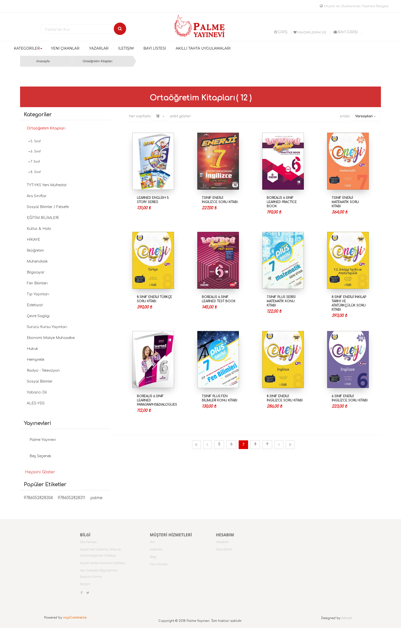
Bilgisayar (36, 272)
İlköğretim (35, 250)
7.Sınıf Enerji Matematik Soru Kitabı (345, 202)
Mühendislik (37, 261)
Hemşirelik (36, 360)
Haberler (156, 549)
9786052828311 (71, 498)
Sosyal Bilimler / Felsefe (48, 207)
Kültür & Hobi (39, 229)
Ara (152, 542)
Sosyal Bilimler (40, 381)
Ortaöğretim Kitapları (98, 61)
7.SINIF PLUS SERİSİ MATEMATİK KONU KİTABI (281, 301)
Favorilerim (224, 549)
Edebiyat (35, 305)
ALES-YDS (36, 403)
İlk (196, 444)
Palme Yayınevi (42, 440)
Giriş (280, 32)
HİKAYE (33, 240)
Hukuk (32, 349)
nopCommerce (74, 617)
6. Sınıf (35, 151)
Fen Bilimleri (37, 283)
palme (96, 498)
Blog (153, 556)
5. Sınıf (35, 141)
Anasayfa (43, 61)
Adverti (347, 618)
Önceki (207, 444)
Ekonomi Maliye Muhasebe (51, 338)
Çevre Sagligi (38, 316)
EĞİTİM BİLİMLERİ (43, 218)
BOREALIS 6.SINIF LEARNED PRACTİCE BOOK (282, 202)
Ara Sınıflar (37, 196)
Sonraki (279, 444)
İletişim (85, 584)
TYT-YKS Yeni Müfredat (47, 185)
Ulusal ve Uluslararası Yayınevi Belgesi (354, 6)
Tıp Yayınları (38, 294)
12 (157, 116)
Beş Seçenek (40, 456)
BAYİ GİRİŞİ (346, 32)
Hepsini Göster (40, 472)
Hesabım (222, 542)
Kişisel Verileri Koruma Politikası (102, 563)
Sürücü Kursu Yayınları (47, 327)
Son (290, 444)
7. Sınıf (35, 161)
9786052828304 (38, 498)
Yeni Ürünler (159, 564)
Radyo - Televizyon (43, 370)
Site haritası (88, 542)
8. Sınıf (35, 172)
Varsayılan (364, 116)
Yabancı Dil (37, 392)
